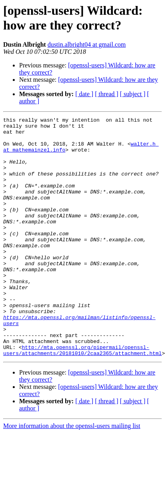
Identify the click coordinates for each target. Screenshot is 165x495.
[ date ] (84, 94)
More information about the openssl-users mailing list (71, 473)
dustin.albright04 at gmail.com (86, 44)
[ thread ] (106, 94)
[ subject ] (132, 94)
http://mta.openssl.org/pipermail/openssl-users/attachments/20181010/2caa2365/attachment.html (82, 397)
